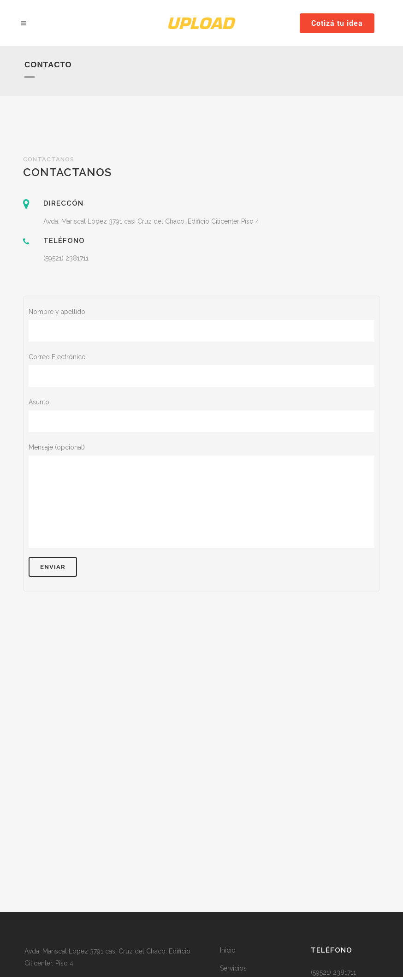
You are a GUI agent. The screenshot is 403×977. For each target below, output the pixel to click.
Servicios (233, 968)
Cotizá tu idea (337, 23)
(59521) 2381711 (66, 258)
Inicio (228, 950)
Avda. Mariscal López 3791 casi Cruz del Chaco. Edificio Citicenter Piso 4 (151, 221)
